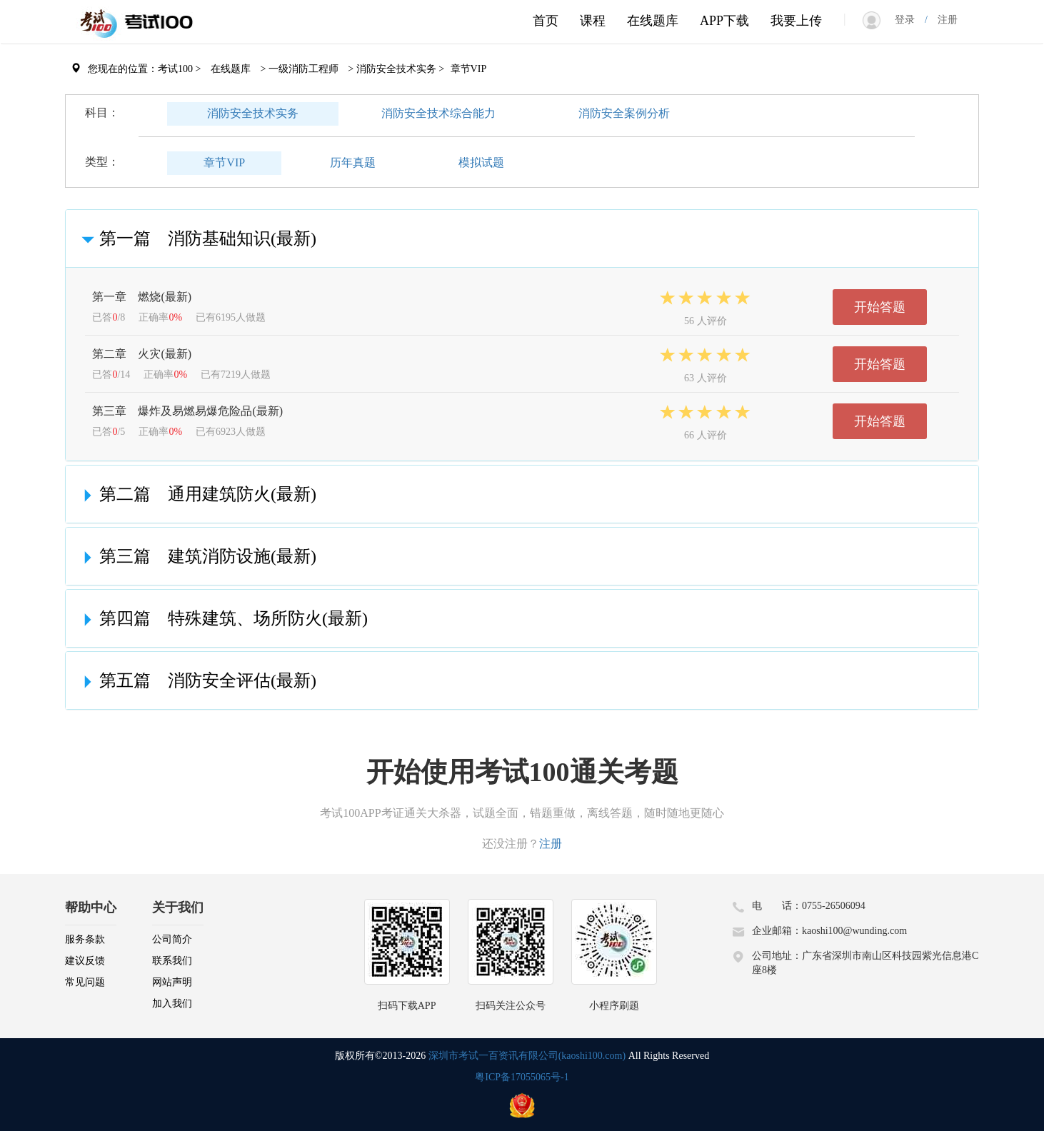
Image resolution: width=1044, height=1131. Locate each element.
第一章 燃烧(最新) (141, 297)
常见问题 (85, 982)
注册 (943, 19)
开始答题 (879, 307)
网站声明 (172, 982)
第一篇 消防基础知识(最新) (196, 238)
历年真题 (353, 162)
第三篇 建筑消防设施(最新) (196, 556)
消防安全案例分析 (624, 113)
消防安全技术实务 (252, 113)
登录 (910, 19)
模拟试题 (481, 162)
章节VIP (224, 162)
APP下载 (724, 21)
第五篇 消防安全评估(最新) (196, 680)
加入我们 (172, 1003)
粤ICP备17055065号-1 (521, 1077)
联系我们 (172, 960)
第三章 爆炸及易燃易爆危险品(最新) (187, 411)
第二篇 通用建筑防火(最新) (196, 494)
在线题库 (652, 21)
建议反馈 (85, 960)
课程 (593, 21)
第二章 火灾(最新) (141, 354)
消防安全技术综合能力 (438, 113)
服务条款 (85, 939)
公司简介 (172, 939)
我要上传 (796, 21)
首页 (545, 21)
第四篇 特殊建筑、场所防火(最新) (222, 618)
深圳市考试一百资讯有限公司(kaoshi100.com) (527, 1055)
